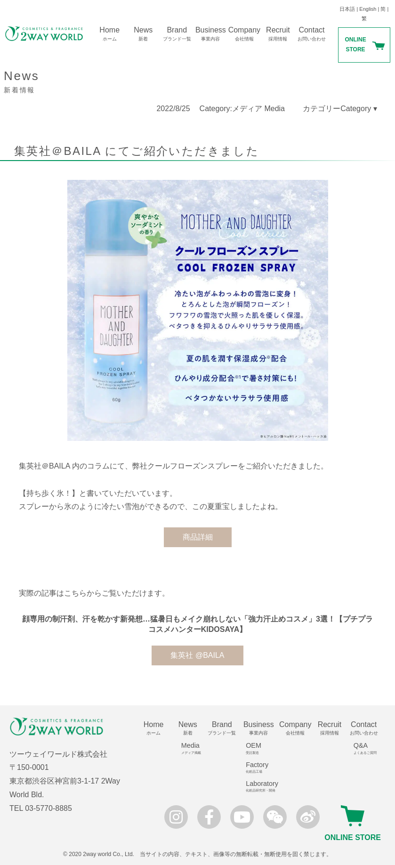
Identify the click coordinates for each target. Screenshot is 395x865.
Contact (312, 34)
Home (110, 34)
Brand (177, 34)
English (367, 9)
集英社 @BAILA (197, 655)
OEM (262, 748)
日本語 (347, 9)
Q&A (367, 748)
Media (191, 748)
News (143, 34)
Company (244, 34)
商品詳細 (198, 537)
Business (211, 34)
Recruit (278, 34)
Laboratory (262, 786)
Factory (262, 767)
